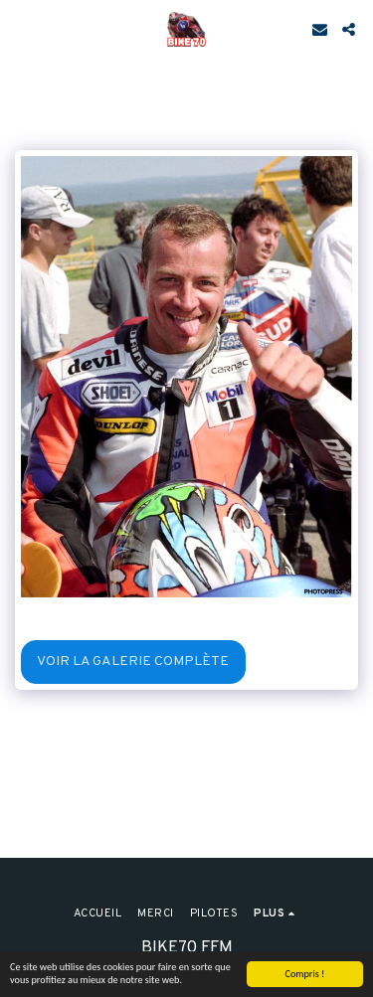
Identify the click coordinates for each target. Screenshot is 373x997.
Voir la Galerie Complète (133, 661)
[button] (22, 29)
